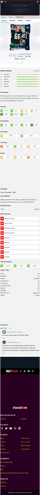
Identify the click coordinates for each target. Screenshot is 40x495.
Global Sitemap (25, 445)
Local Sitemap (25, 449)
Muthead (2, 2)
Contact (2, 449)
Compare (28, 20)
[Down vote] (23, 63)
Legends (22, 59)
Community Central (6, 462)
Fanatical (23, 419)
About (2, 438)
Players (11, 17)
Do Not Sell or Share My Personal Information (14, 473)
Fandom (3, 419)
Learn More (36, 71)
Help (1, 469)
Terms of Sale (25, 442)
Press (2, 445)
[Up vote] (17, 63)
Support (3, 466)
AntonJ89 (9, 342)
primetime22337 (11, 332)
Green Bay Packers (24, 54)
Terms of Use (25, 438)
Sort (1, 328)
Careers (2, 442)
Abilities (20, 20)
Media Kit (3, 482)
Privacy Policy (4, 452)
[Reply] (3, 338)
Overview (4, 20)
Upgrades (12, 20)
